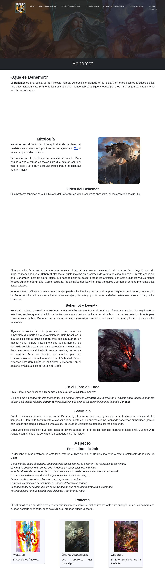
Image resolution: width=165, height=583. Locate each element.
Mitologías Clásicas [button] (47, 6)
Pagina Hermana (153, 7)
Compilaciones (92, 6)
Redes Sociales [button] (136, 6)
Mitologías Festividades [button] (113, 6)
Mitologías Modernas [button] (70, 6)
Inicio (32, 6)
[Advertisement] (82, 116)
